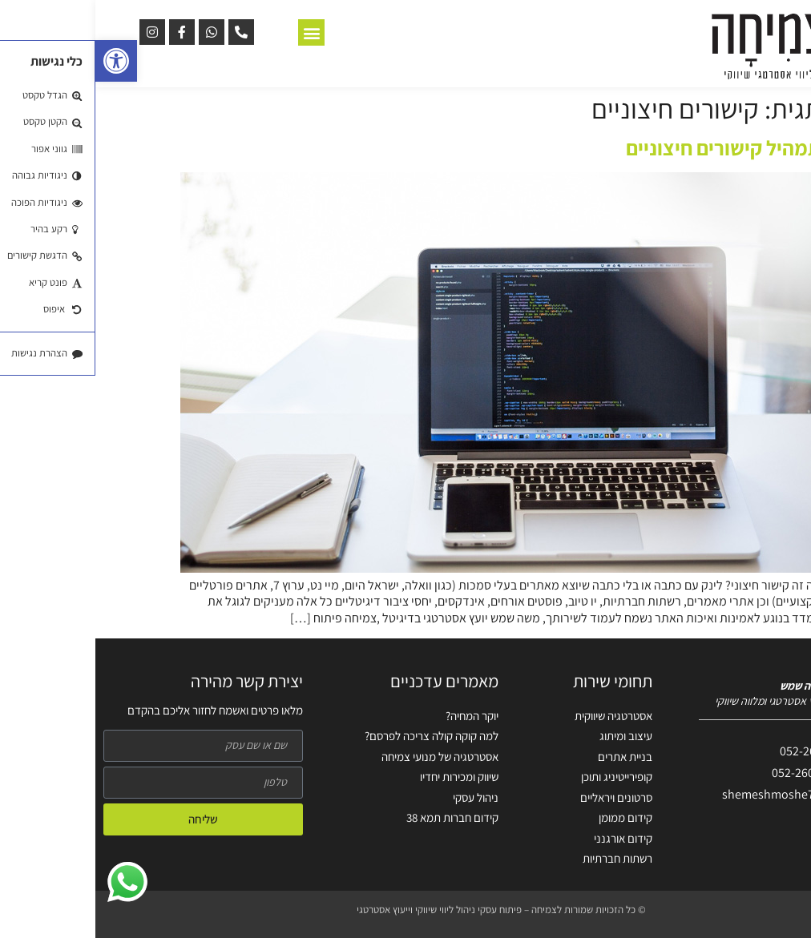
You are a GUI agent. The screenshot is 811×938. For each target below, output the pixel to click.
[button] (21, 61)
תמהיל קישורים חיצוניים (628, 147)
